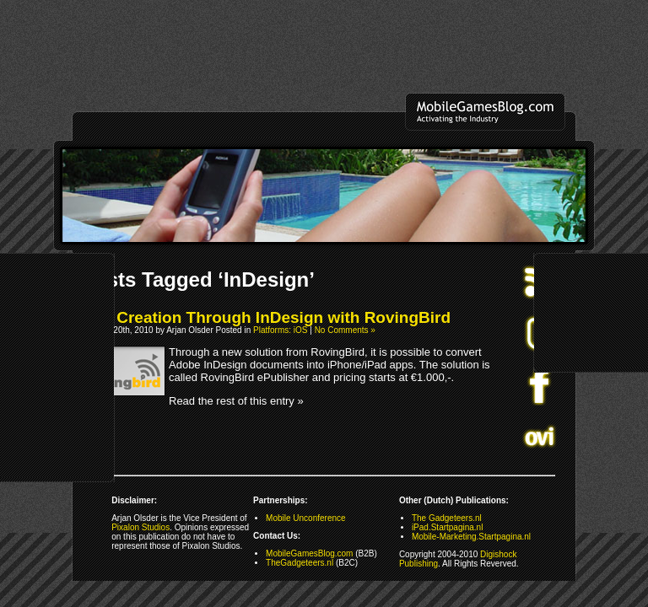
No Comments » (345, 330)
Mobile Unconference (306, 518)
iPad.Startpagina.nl (447, 527)
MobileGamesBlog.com (309, 553)
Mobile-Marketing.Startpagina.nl (471, 536)
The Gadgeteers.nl (447, 518)
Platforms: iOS (280, 330)
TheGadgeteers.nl (299, 562)
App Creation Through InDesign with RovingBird (266, 317)
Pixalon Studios (140, 527)
